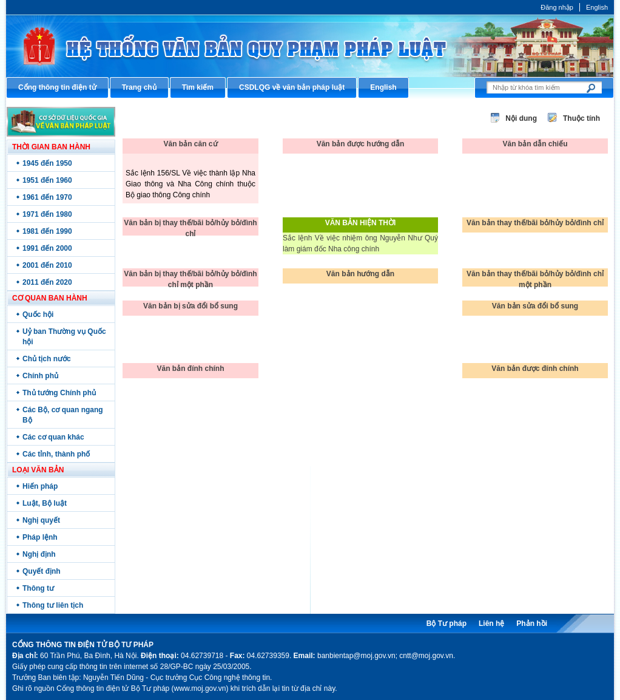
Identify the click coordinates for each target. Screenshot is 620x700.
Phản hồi (531, 623)
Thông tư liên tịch (52, 605)
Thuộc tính (581, 118)
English (597, 7)
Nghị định (39, 554)
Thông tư (38, 588)
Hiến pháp (40, 486)
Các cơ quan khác (53, 437)
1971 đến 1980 (47, 214)
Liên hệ (491, 623)
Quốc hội (37, 314)
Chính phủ (40, 376)
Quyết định (41, 571)
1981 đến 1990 (47, 231)
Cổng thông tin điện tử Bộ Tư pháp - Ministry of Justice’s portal (310, 46)
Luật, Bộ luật (44, 503)
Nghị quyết (41, 520)
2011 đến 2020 (47, 282)
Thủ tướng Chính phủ (59, 393)
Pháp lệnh (40, 537)
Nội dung (521, 118)
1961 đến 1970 (47, 197)
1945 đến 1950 (47, 163)
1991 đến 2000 (47, 248)
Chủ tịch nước (46, 359)
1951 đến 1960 (47, 180)
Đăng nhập (557, 7)
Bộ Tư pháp (446, 623)
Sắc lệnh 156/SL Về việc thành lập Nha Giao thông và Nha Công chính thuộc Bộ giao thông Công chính (190, 184)
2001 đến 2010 (47, 265)
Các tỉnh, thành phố (56, 454)
